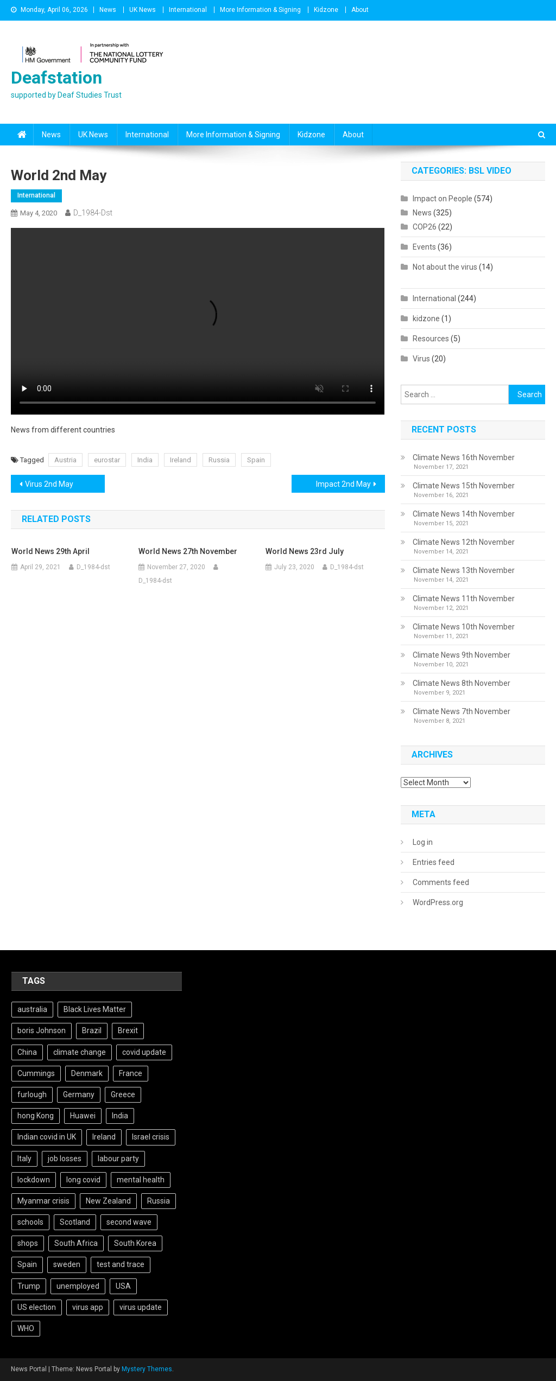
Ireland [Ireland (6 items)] (104, 1136)
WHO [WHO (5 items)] (25, 1328)
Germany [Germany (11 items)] (78, 1094)
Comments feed (441, 882)
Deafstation (56, 77)
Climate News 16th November (464, 457)
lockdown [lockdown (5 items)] (33, 1179)
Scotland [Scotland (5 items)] (75, 1222)
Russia (219, 460)
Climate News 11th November (464, 598)
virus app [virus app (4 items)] (87, 1307)
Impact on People (442, 198)
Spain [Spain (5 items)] (27, 1264)
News (107, 10)
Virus (421, 358)
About (360, 10)
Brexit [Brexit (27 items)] (128, 1030)
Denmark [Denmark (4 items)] (87, 1073)
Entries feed (433, 862)
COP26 (425, 226)
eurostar (107, 460)
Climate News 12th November (464, 542)
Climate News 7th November (461, 711)
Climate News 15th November (464, 485)
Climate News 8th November (461, 683)
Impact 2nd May (343, 484)
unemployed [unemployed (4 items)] (77, 1286)
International (188, 10)
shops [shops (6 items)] (27, 1243)
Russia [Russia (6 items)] (158, 1201)
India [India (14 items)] (120, 1115)
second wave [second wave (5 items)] (128, 1222)
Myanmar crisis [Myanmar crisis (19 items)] (43, 1201)
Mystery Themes (147, 1369)
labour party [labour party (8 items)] (118, 1158)
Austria (65, 460)
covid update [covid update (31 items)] (144, 1052)
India (145, 460)
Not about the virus (445, 267)
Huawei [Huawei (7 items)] (83, 1115)
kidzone (426, 318)
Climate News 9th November (461, 655)
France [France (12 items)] (130, 1073)
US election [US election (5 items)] (36, 1307)
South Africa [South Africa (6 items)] (76, 1243)
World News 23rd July (305, 551)
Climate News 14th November (464, 514)
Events (424, 247)
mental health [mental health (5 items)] (141, 1179)
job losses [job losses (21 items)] (64, 1158)
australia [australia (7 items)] (32, 1009)
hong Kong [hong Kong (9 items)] (35, 1115)
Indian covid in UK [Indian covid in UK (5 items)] (46, 1136)
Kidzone (326, 10)
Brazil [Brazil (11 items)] (92, 1030)
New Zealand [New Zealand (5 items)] (108, 1201)
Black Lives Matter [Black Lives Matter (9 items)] (95, 1009)
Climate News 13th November (464, 570)
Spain (256, 460)
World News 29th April (50, 551)
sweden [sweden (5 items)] (66, 1264)
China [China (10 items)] (27, 1052)
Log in (423, 842)
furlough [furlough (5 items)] (32, 1094)
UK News (142, 10)
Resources (431, 338)
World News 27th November (187, 551)
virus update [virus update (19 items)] (140, 1307)
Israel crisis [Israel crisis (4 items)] (150, 1136)
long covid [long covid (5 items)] (83, 1179)
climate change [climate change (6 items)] (79, 1052)
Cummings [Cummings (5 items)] (36, 1073)
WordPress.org (438, 902)
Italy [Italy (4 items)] (24, 1158)
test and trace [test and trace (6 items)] (120, 1264)
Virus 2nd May (49, 484)
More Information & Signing (260, 10)
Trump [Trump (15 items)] (28, 1286)
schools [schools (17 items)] (30, 1222)
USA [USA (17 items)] (123, 1286)
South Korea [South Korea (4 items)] (135, 1243)
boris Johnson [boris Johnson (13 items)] (41, 1030)
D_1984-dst (92, 212)
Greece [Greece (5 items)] (123, 1094)
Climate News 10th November (464, 626)
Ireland (180, 460)
